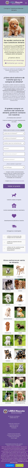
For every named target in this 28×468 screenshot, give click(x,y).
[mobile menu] (26, 3)
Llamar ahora (14, 58)
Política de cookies (14, 436)
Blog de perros (14, 426)
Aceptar (19, 465)
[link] (14, 236)
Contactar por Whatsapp (14, 60)
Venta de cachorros (14, 423)
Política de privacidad (14, 434)
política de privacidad (17, 181)
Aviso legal (14, 438)
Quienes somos (14, 425)
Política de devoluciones (14, 435)
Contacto (14, 428)
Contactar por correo (14, 63)
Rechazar (10, 465)
